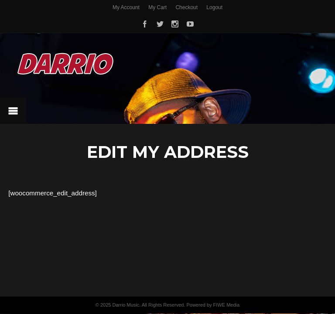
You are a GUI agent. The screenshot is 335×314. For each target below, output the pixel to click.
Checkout (186, 7)
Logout (214, 7)
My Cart (157, 7)
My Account (126, 7)
